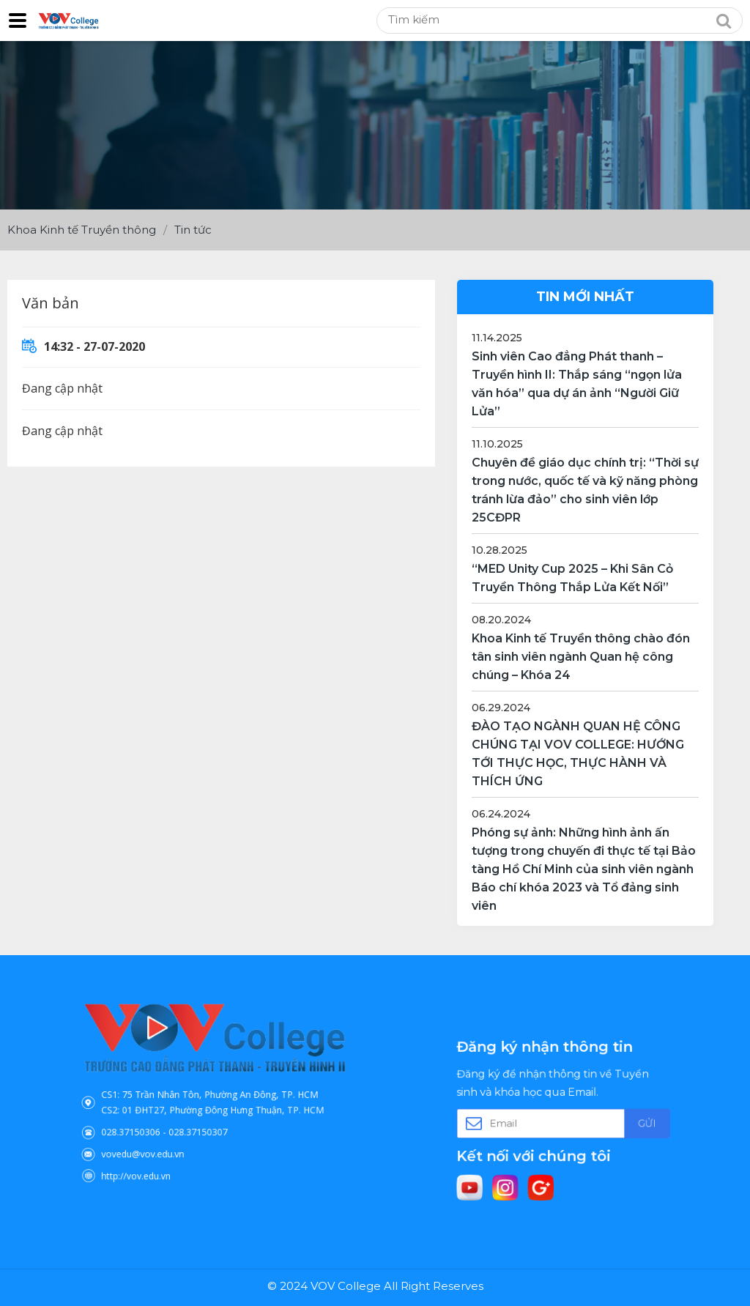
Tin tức (193, 230)
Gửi (621, 1121)
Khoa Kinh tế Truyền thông (81, 230)
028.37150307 (203, 1121)
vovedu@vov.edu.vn (163, 1137)
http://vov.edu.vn (158, 1153)
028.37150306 (154, 1121)
